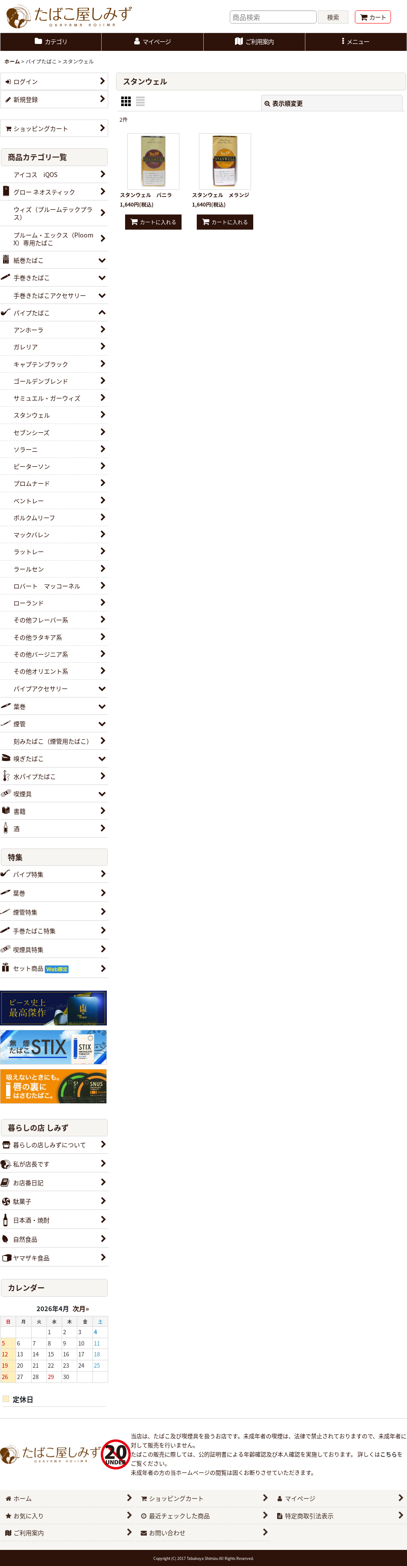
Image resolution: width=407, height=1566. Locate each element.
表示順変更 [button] (284, 103)
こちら (388, 1454)
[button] (356, 42)
